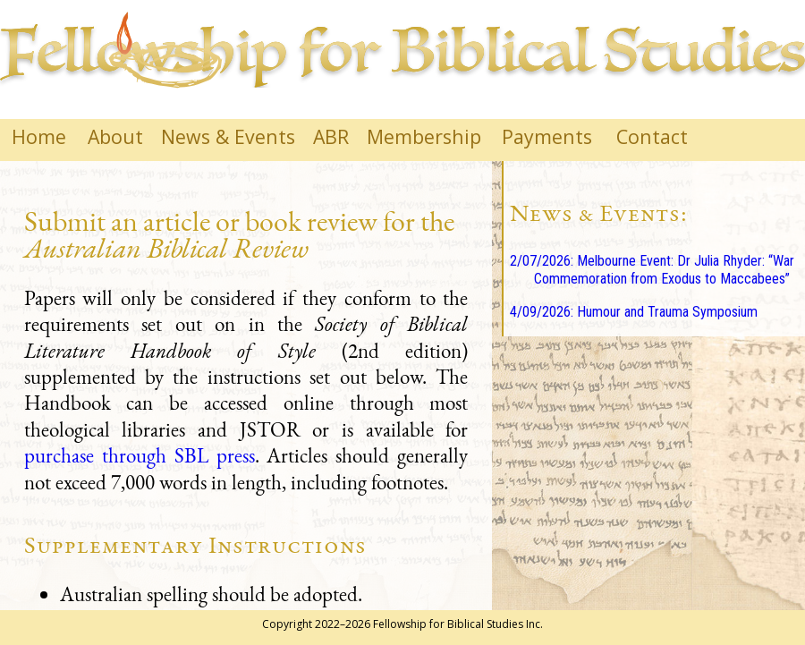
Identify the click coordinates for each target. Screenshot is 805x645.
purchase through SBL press (139, 455)
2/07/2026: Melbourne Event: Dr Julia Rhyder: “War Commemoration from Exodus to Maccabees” (652, 270)
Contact (652, 136)
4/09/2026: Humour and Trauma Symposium (634, 311)
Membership (424, 136)
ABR (331, 136)
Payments (547, 136)
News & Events (228, 136)
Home (39, 136)
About (115, 136)
